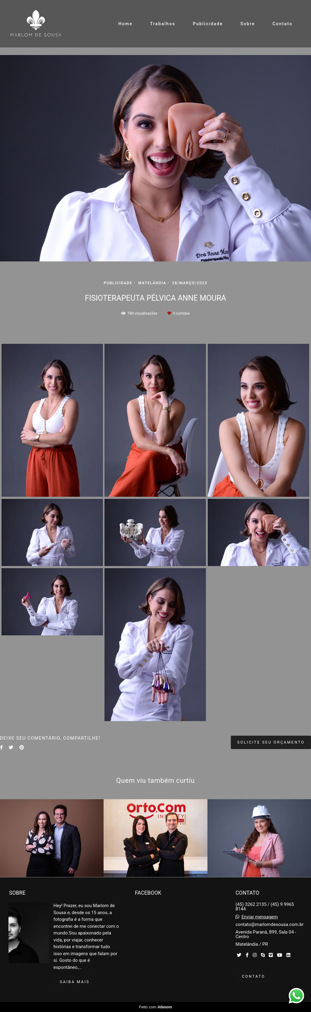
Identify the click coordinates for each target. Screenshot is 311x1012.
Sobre (247, 23)
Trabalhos (162, 23)
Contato (282, 23)
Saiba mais (75, 981)
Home (125, 23)
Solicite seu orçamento (271, 742)
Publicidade (208, 23)
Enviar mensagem (259, 917)
